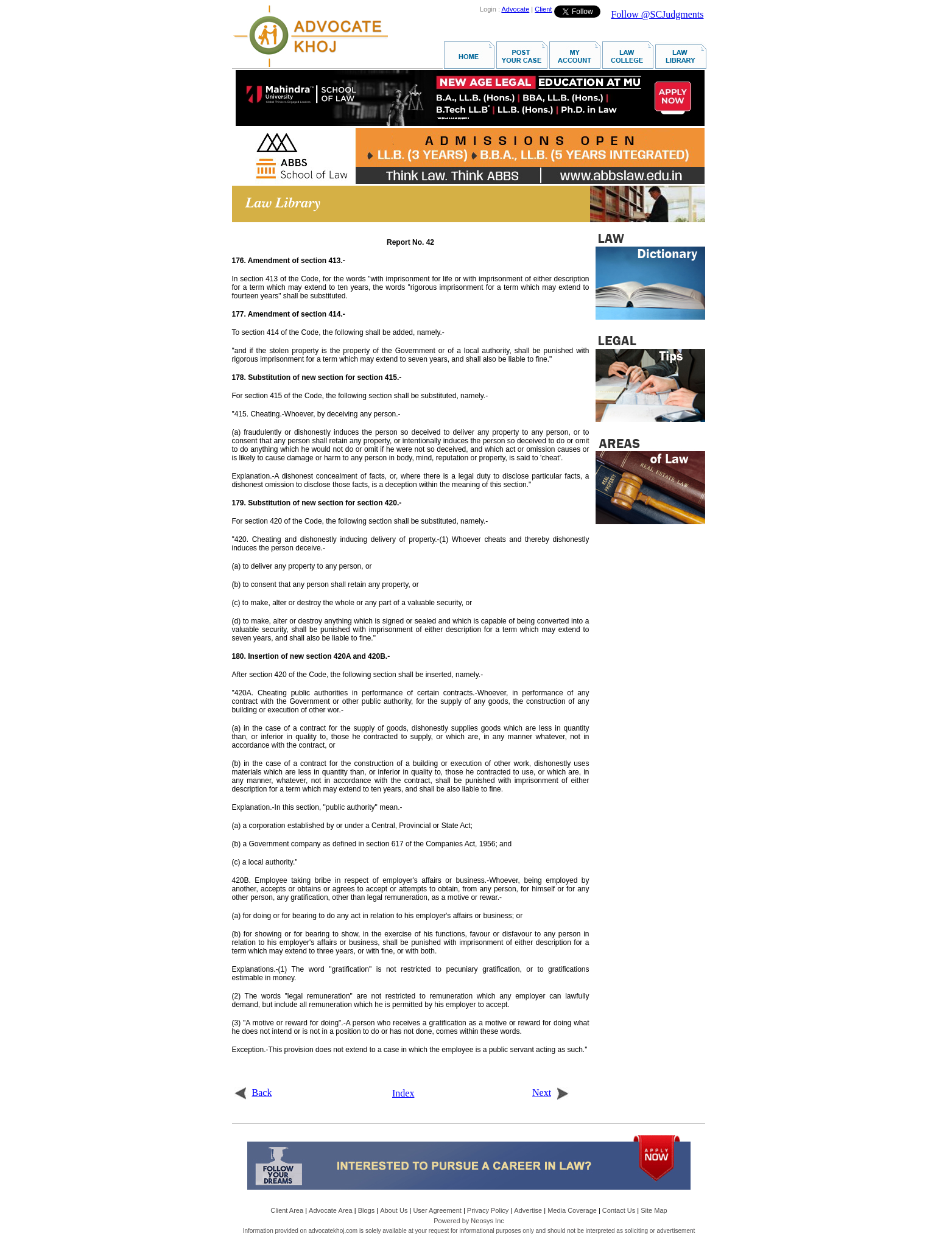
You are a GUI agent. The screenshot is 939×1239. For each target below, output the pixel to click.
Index (403, 1093)
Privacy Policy (487, 1210)
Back (253, 1092)
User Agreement (437, 1210)
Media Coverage (572, 1210)
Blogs (366, 1210)
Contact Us (618, 1210)
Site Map (654, 1210)
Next (550, 1092)
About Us (393, 1210)
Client (543, 9)
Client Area (286, 1210)
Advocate (515, 9)
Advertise (528, 1210)
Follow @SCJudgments (657, 14)
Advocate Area (331, 1210)
